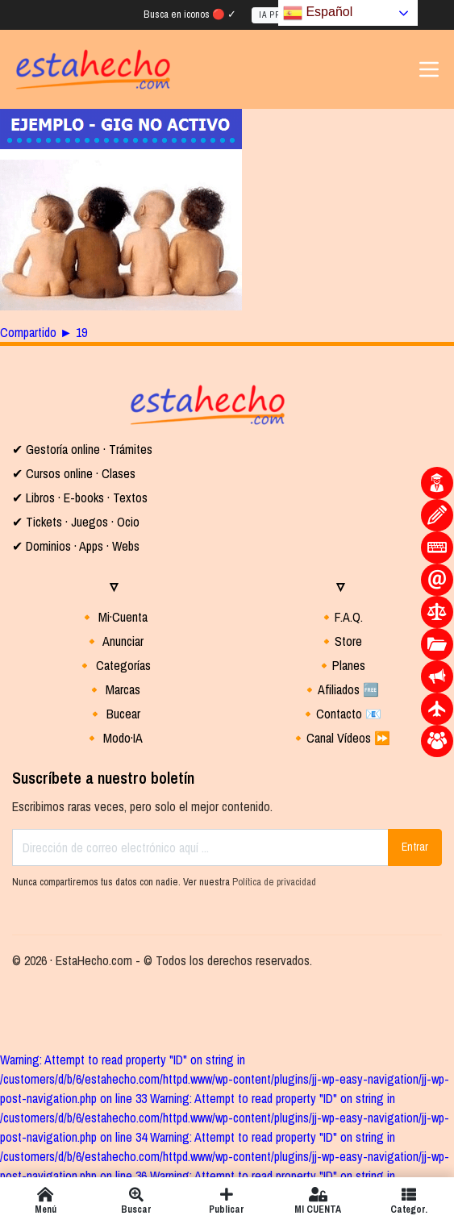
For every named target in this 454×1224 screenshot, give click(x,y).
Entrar (415, 846)
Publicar (227, 1200)
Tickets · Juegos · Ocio (81, 522)
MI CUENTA (318, 1200)
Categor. (408, 1200)
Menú (45, 1200)
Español (317, 13)
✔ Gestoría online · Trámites (82, 449)
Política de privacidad (274, 882)
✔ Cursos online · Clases (73, 473)
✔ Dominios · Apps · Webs (76, 546)
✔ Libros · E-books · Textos (80, 497)
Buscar (136, 1200)
